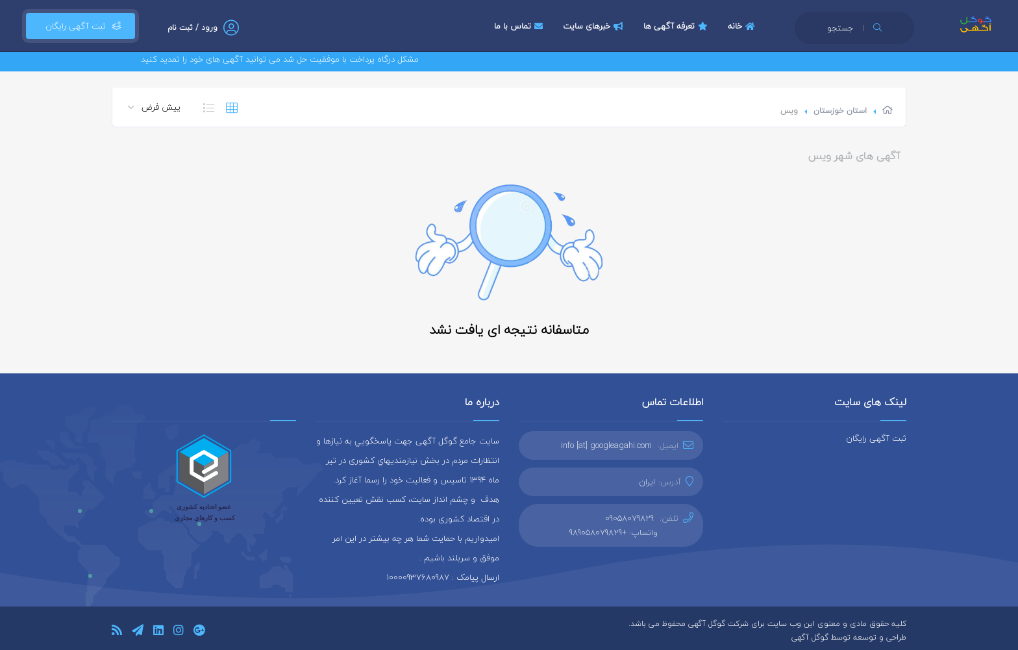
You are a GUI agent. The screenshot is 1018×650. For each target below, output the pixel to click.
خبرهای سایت (595, 26)
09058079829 (629, 518)
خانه (743, 26)
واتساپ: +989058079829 (613, 532)
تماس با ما (520, 26)
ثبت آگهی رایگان (80, 26)
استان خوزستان (840, 111)
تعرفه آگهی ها (677, 26)
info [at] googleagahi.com (606, 445)
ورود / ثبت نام (192, 27)
